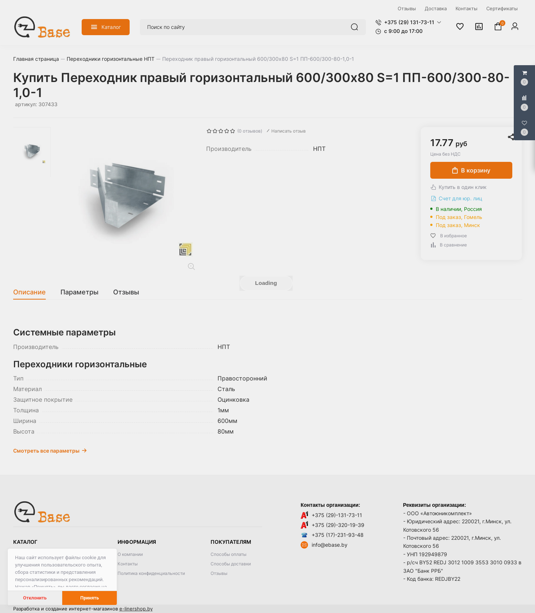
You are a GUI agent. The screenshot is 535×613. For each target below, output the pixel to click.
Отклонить (35, 598)
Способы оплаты (228, 554)
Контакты (128, 563)
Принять (89, 598)
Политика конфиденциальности (151, 573)
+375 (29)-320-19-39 (338, 525)
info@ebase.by (330, 545)
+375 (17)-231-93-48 (338, 535)
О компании (130, 554)
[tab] (33, 292)
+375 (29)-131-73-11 (337, 515)
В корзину (471, 170)
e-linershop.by (136, 609)
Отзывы (219, 573)
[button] (408, 22)
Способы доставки (231, 563)
